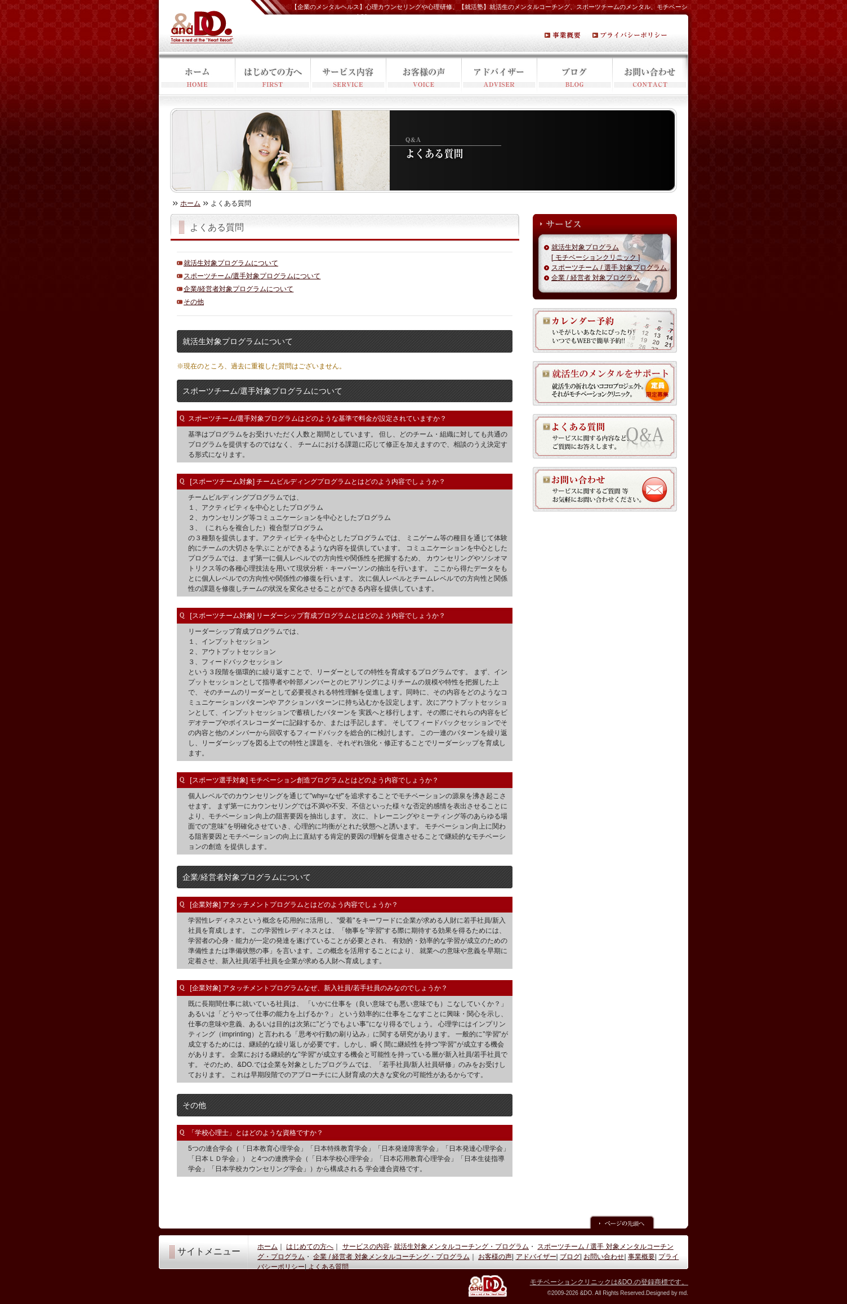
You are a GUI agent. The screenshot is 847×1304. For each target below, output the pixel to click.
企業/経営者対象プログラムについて (238, 289)
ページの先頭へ (622, 1222)
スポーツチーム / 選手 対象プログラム (609, 268)
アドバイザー (499, 76)
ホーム (197, 76)
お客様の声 (423, 76)
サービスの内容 (366, 1246)
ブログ (574, 76)
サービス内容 (348, 76)
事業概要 (641, 1257)
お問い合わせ (650, 76)
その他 (194, 302)
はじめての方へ (272, 76)
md (682, 1293)
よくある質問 (328, 1267)
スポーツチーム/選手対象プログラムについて (252, 276)
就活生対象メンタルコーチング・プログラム (461, 1246)
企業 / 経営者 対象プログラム (595, 278)
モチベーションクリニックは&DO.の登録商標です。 (609, 1282)
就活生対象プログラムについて (231, 263)
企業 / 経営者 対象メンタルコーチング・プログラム (391, 1257)
